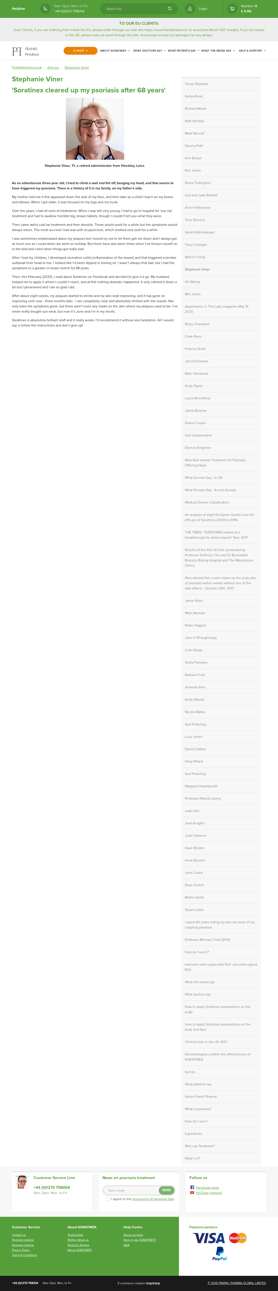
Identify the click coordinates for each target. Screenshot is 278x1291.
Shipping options (23, 1245)
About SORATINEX (115, 50)
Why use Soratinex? (200, 1146)
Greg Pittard (194, 761)
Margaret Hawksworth (201, 786)
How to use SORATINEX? (139, 1240)
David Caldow (195, 749)
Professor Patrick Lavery (203, 798)
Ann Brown (193, 158)
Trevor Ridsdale (196, 84)
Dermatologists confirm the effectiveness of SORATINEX (218, 1057)
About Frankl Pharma (201, 1096)
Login (203, 9)
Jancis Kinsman (196, 361)
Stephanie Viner (197, 269)
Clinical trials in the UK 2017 (206, 1042)
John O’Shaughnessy (201, 638)
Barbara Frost (195, 675)
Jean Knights (195, 823)
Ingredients (193, 1134)
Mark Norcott (194, 133)
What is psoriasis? (198, 1109)
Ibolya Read (194, 96)
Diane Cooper (195, 423)
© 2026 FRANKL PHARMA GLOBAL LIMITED (237, 1283)
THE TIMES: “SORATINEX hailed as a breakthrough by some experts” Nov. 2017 (216, 535)
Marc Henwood (196, 373)
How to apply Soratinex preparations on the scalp (217, 1009)
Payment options (23, 1240)
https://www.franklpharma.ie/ (166, 30)
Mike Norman (195, 613)
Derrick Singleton (198, 448)
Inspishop (153, 1283)
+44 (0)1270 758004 (69, 11)
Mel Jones (192, 294)
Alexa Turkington (198, 183)
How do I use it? (197, 952)
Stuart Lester (194, 910)
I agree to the (140, 1199)
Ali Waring (192, 282)
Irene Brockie (195, 860)
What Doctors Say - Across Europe (210, 490)
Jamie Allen (194, 601)
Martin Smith (194, 897)
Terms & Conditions (24, 1255)
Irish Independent (198, 435)
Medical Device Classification (207, 502)
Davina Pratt (194, 146)
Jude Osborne (195, 835)
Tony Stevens (195, 220)
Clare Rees (193, 336)
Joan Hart (192, 811)
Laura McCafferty (197, 398)
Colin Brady (193, 650)
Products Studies (78, 1245)
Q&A (126, 1245)
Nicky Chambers (197, 324)
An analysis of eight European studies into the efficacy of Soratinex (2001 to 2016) (219, 517)
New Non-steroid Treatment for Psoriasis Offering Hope (215, 463)
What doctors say (149, 50)
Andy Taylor (194, 386)
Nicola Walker (195, 712)
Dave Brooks (194, 848)
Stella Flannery (196, 662)
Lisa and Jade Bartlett (201, 195)
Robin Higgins (195, 625)
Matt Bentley (194, 121)
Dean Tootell (194, 885)
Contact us (19, 1235)
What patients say (183, 50)
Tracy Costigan (196, 245)
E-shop (81, 50)
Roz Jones (193, 170)
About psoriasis (133, 1235)
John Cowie (194, 873)
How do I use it (196, 1121)
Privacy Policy (21, 1250)
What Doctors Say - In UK (204, 478)
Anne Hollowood (197, 207)
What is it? (192, 1158)
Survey (190, 1072)
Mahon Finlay (195, 257)
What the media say (218, 50)
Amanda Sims (195, 687)
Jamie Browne (196, 410)
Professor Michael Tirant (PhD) (207, 940)
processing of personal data (153, 1199)
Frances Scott (195, 349)
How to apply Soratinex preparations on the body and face (217, 1027)
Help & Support (252, 50)
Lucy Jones (193, 737)
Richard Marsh (195, 109)
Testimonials (75, 1235)
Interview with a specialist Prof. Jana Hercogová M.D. (221, 967)
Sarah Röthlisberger (200, 232)
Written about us (78, 1240)
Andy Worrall (194, 699)
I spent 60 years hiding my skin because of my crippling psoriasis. (220, 925)
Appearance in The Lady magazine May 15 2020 (216, 309)
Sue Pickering (195, 724)
